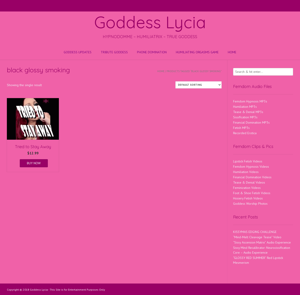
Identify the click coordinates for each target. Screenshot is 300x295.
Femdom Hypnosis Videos (251, 167)
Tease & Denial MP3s (248, 112)
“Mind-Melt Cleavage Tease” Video (257, 237)
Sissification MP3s (245, 117)
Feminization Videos (247, 188)
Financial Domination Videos (252, 177)
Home (232, 52)
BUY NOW (34, 163)
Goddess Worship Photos (250, 203)
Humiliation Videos (246, 172)
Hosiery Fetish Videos (248, 198)
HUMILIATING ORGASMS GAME (197, 52)
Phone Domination (152, 52)
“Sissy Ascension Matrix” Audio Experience (262, 242)
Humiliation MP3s (245, 107)
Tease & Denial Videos (249, 182)
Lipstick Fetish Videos (247, 161)
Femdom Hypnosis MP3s (250, 101)
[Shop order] (198, 84)
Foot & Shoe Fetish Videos (251, 193)
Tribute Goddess (114, 52)
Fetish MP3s (241, 128)
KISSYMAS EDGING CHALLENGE (255, 232)
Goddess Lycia (150, 22)
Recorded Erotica (245, 133)
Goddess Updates (77, 52)
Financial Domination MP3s (251, 122)
